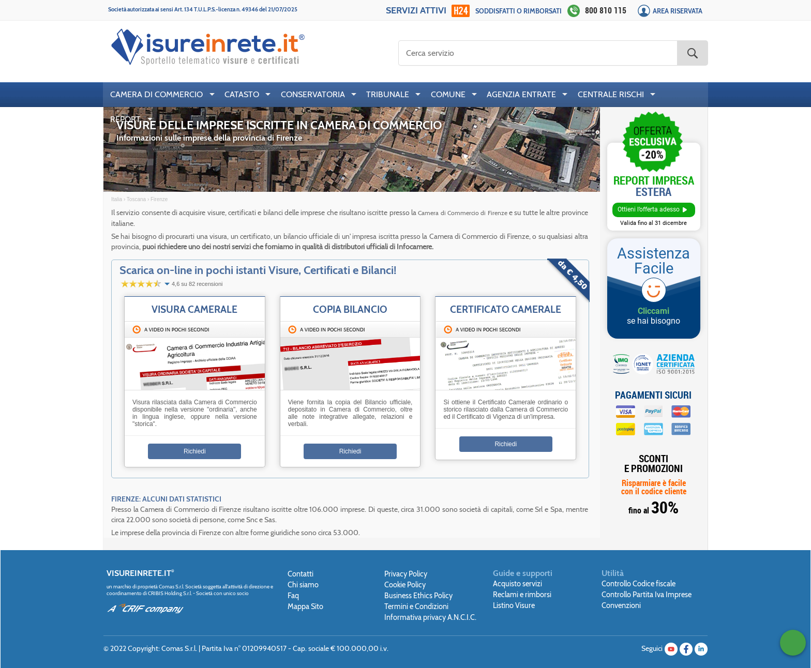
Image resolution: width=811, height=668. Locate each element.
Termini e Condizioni (416, 606)
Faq (293, 595)
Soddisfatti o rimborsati (518, 11)
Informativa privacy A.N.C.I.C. (430, 617)
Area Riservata (677, 11)
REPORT (125, 119)
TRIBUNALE (387, 94)
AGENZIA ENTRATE (521, 94)
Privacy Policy (405, 574)
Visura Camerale (194, 309)
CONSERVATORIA (313, 94)
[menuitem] (160, 94)
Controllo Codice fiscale (638, 583)
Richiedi (195, 451)
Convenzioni (621, 605)
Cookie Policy (405, 584)
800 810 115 (605, 10)
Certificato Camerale (505, 309)
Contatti (300, 574)
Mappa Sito (305, 606)
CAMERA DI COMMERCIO (156, 94)
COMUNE (448, 94)
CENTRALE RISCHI (611, 94)
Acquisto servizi (517, 583)
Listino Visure (514, 605)
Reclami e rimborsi (522, 594)
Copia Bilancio (350, 309)
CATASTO (241, 94)
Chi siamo (303, 584)
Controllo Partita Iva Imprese (647, 594)
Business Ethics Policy (418, 595)
